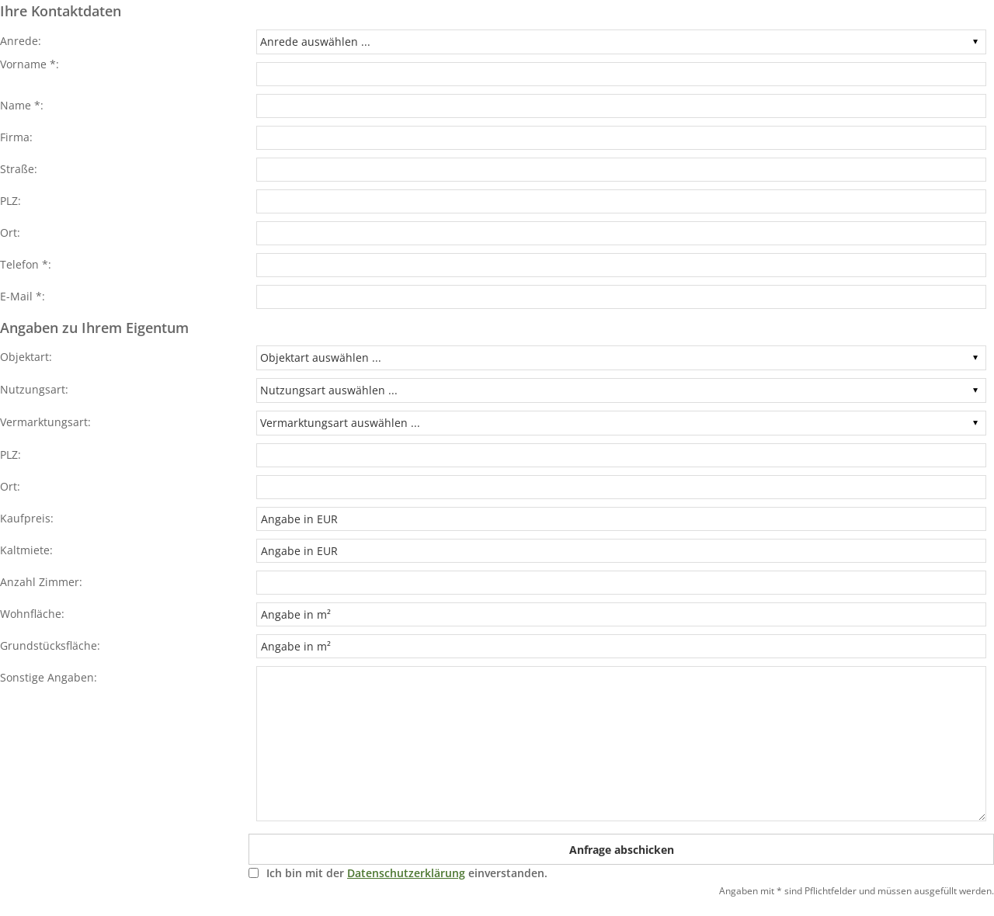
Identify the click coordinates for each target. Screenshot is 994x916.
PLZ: (10, 200)
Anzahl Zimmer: (41, 581)
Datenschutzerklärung (406, 873)
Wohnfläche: (32, 613)
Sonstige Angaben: (48, 677)
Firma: (16, 137)
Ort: (10, 232)
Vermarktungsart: (45, 422)
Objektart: (26, 356)
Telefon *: (25, 264)
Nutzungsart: (34, 389)
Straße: (18, 168)
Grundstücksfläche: (50, 645)
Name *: (21, 105)
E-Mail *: (22, 296)
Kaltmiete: (26, 550)
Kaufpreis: (27, 518)
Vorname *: (29, 64)
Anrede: (20, 40)
